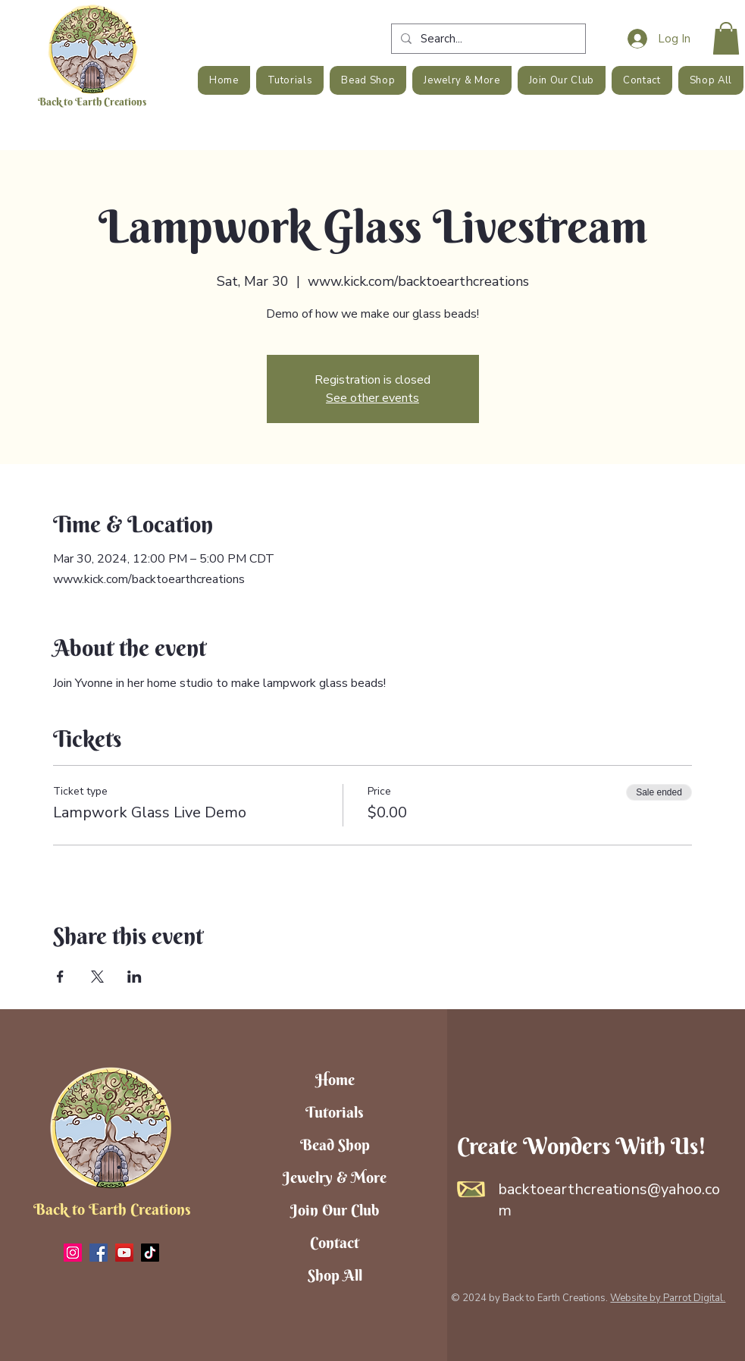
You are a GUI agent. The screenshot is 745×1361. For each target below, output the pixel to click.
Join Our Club (334, 1209)
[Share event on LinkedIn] (134, 977)
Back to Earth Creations (92, 101)
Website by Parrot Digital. (667, 1298)
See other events (372, 398)
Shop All (335, 1274)
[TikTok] (150, 1252)
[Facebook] (98, 1252)
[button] (726, 38)
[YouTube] (124, 1252)
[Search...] (487, 38)
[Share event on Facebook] (60, 977)
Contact (334, 1242)
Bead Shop (335, 1144)
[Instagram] (73, 1252)
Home (335, 1079)
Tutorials (334, 1111)
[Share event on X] (97, 977)
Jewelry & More (335, 1177)
